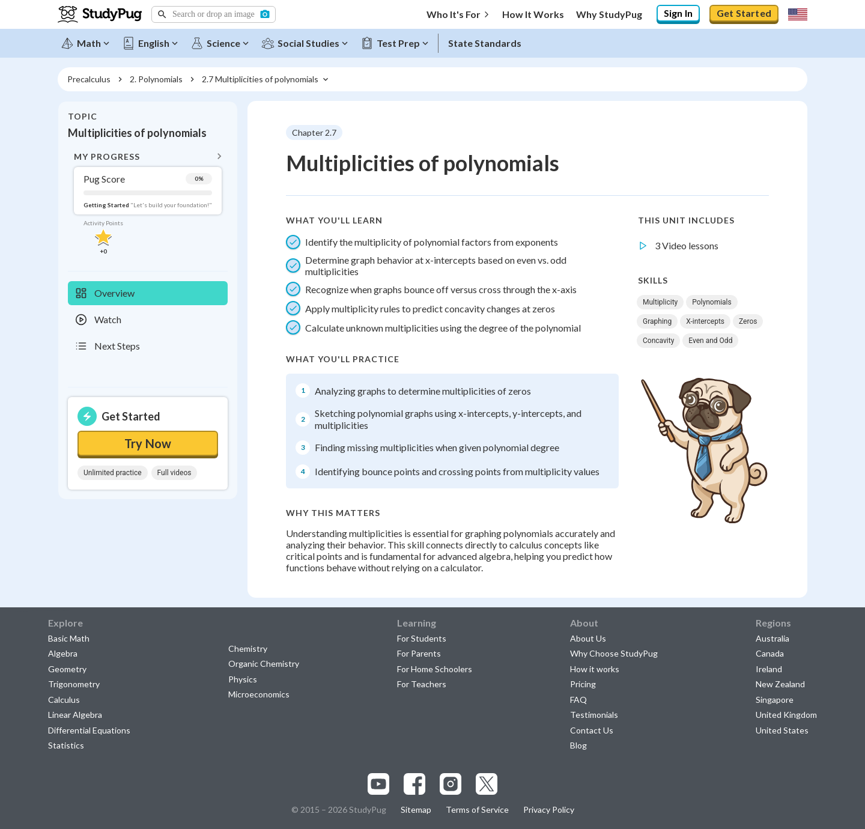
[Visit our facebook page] (414, 784)
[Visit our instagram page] (450, 784)
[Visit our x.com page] (486, 784)
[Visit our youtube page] (378, 784)
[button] (213, 14)
